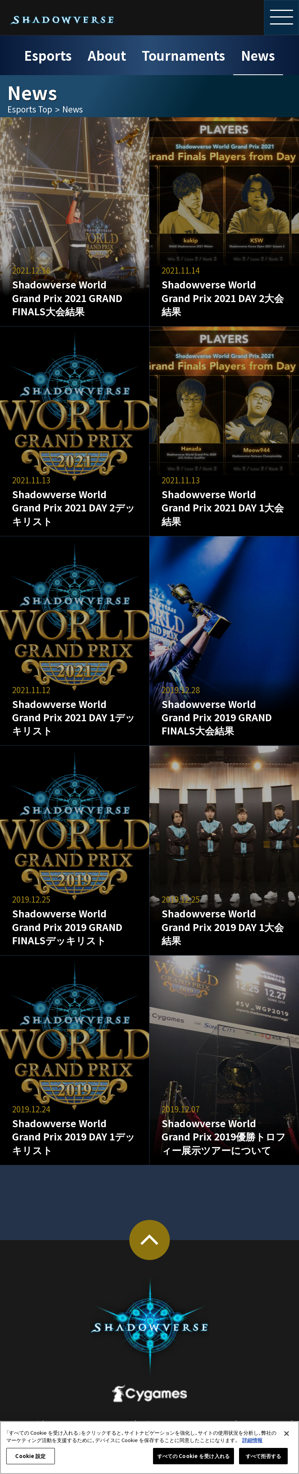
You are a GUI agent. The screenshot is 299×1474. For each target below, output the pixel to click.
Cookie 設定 (30, 1456)
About (107, 55)
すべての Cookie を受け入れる (193, 1456)
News (258, 55)
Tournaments (183, 55)
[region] (149, 1447)
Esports (48, 55)
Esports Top (29, 109)
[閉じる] (286, 1433)
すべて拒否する (263, 1456)
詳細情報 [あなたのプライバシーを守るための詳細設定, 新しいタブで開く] (252, 1440)
